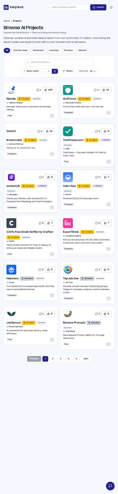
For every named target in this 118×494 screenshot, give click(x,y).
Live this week (20, 50)
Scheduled (38, 50)
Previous (34, 364)
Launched (54, 50)
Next (86, 364)
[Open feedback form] (110, 486)
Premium (68, 50)
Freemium (69, 113)
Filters (68, 71)
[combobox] (67, 7)
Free (10, 116)
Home (7, 21)
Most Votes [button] (32, 71)
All (7, 50)
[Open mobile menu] (111, 7)
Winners (82, 50)
